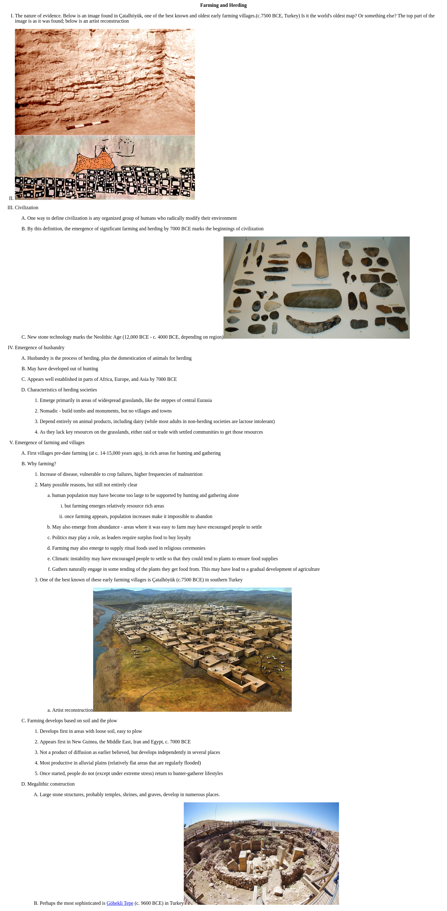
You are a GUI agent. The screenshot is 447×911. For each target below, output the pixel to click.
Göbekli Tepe (120, 903)
